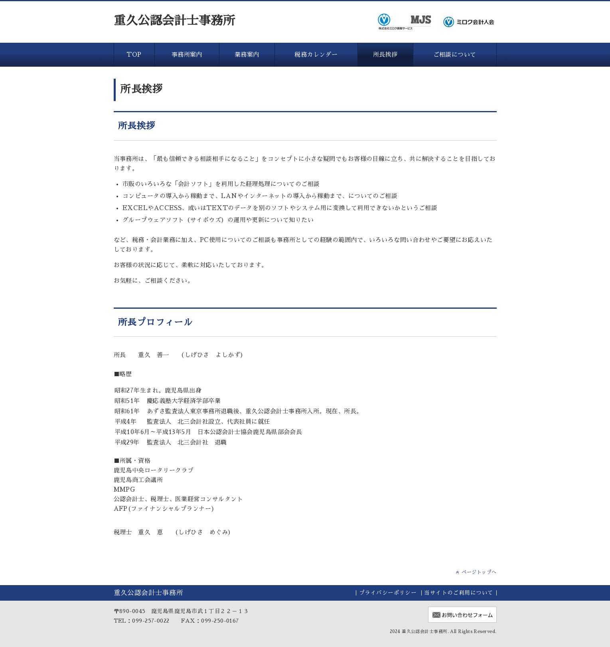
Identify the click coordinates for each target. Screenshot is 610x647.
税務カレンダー (316, 55)
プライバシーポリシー (388, 592)
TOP (133, 55)
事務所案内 (187, 55)
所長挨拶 (385, 55)
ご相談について (454, 55)
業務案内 (247, 55)
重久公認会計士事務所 (174, 21)
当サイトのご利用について (458, 592)
